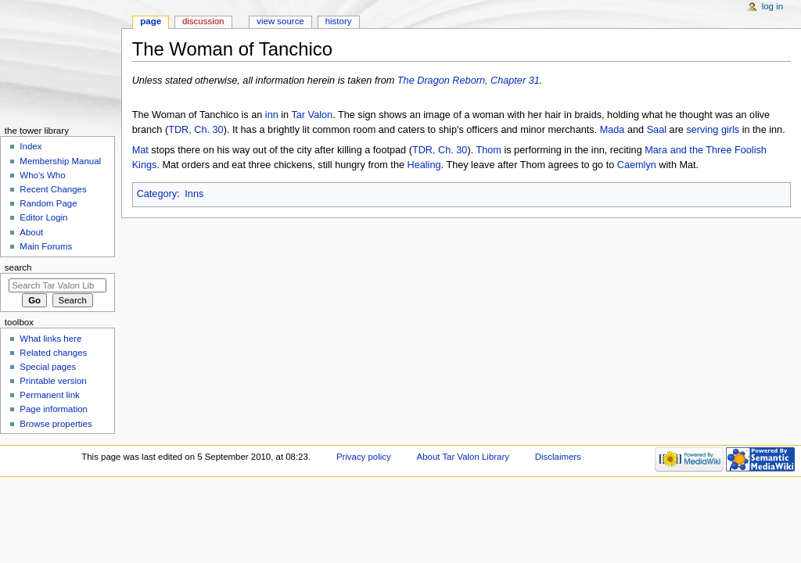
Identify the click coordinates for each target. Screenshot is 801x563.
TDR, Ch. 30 (196, 129)
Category (157, 193)
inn (271, 114)
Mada (612, 129)
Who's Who (42, 175)
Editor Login (43, 217)
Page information (54, 409)
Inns (194, 193)
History (338, 21)
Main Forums (46, 246)
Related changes (53, 352)
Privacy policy (363, 456)
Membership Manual (60, 161)
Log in (772, 6)
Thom (488, 150)
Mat (140, 150)
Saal (656, 129)
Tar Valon (311, 114)
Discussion (203, 21)
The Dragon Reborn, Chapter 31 (468, 80)
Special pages (48, 366)
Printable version (53, 380)
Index (30, 146)
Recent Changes (53, 189)
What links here (50, 338)
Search (18, 267)
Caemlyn (636, 165)
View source (280, 21)
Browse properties (56, 424)
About (31, 232)
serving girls (712, 129)
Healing (424, 165)
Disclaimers (558, 456)
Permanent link (49, 395)
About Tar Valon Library (463, 456)
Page (150, 21)
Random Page (48, 203)
